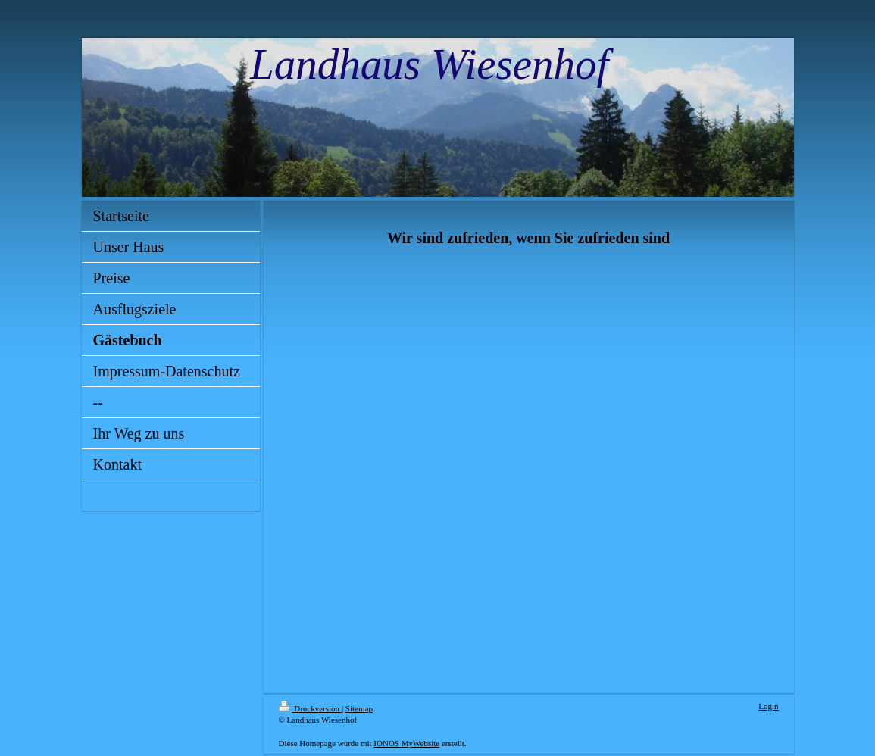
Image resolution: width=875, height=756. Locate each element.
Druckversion (310, 708)
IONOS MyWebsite (406, 743)
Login (768, 706)
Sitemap (359, 708)
